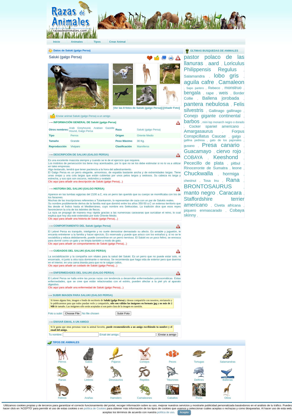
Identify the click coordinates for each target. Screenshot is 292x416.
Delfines (199, 379)
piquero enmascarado (204, 210)
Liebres (88, 379)
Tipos (97, 41)
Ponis (199, 397)
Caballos (172, 397)
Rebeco (215, 88)
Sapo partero (196, 88)
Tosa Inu (212, 181)
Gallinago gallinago (226, 111)
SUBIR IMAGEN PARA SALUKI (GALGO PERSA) (83, 294)
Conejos (144, 361)
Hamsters (116, 397)
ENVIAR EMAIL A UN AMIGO (71, 321)
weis (225, 92)
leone (238, 168)
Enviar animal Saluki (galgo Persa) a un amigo (83, 115)
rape (211, 93)
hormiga (233, 173)
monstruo (234, 87)
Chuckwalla (201, 173)
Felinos (62, 397)
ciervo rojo (230, 151)
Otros (227, 397)
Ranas (62, 379)
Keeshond (228, 157)
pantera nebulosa (207, 104)
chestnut (192, 180)
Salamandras (227, 361)
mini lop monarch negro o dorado (223, 122)
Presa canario (223, 145)
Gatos (88, 361)
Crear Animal (117, 41)
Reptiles (144, 379)
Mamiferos (143, 146)
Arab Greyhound (79, 127)
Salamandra (196, 76)
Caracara (231, 193)
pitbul (237, 163)
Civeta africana (229, 205)
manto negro (200, 193)
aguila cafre (200, 82)
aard (214, 63)
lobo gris (229, 75)
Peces (172, 361)
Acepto (184, 412)
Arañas (89, 397)
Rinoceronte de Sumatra (207, 168)
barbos (192, 121)
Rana (235, 180)
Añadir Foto (171, 107)
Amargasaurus (203, 131)
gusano (191, 146)
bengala (193, 92)
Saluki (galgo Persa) (65, 57)
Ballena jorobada (223, 98)
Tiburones (172, 379)
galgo (238, 136)
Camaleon (231, 82)
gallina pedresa (195, 140)
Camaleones (144, 397)
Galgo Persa (85, 131)
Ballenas (228, 379)
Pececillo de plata (205, 163)
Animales (77, 41)
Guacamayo (199, 151)
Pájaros (116, 361)
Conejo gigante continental (214, 115)
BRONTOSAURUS (214, 186)
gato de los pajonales (227, 140)
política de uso (165, 412)
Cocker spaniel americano (216, 126)
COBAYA (196, 157)
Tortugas (199, 361)
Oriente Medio (145, 135)
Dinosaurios (116, 379)
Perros (74, 135)
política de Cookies (95, 408)
